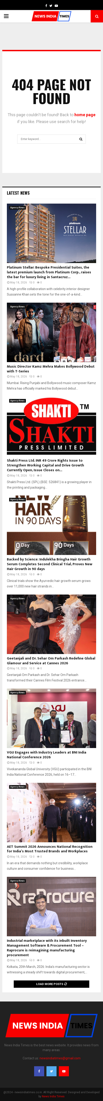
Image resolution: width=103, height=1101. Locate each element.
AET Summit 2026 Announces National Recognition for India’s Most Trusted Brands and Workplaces (49, 849)
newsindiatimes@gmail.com (60, 1058)
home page (84, 114)
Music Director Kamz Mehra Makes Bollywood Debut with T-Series (51, 368)
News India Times (53, 1096)
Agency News (17, 207)
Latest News (18, 193)
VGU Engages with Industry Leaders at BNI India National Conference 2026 (46, 754)
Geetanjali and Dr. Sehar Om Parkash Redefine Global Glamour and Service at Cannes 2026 (51, 660)
